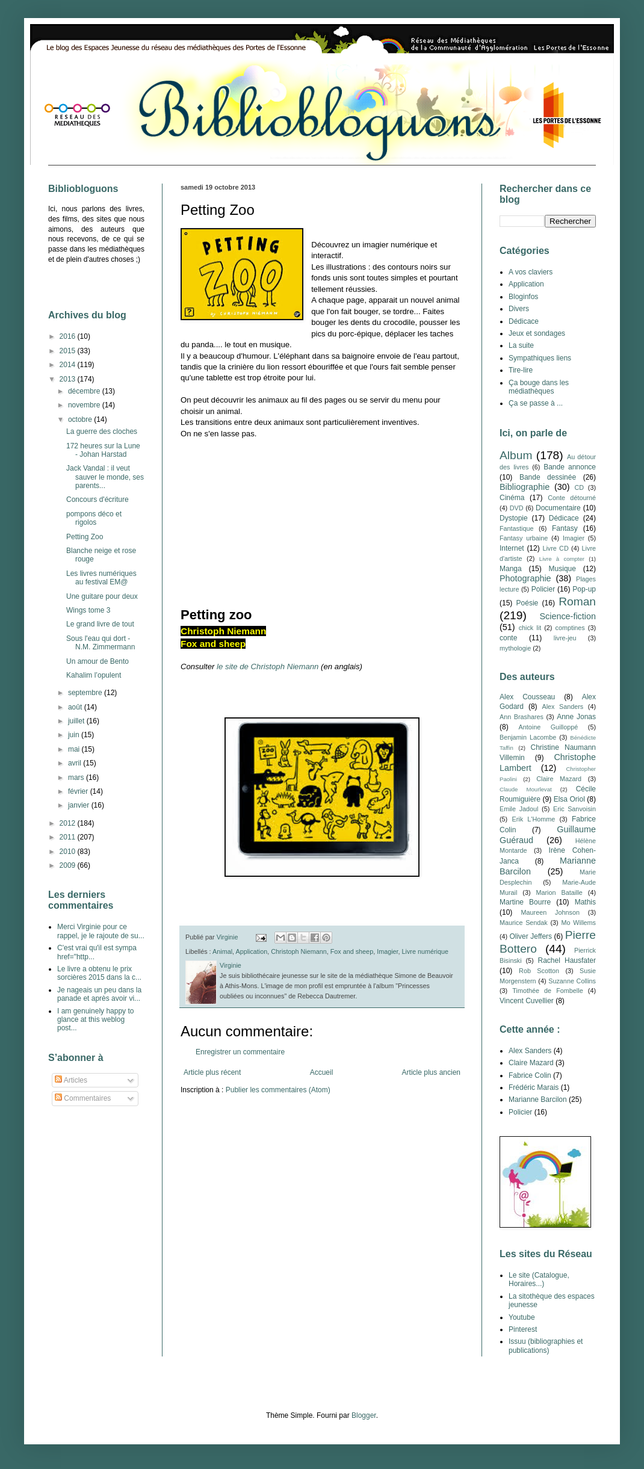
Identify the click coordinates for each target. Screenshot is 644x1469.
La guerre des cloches (101, 431)
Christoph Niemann (298, 951)
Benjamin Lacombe (528, 737)
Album (516, 455)
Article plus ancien (431, 1072)
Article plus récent (212, 1072)
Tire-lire (521, 370)
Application (251, 951)
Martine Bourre (525, 902)
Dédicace (524, 321)
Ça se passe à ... (536, 403)
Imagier (387, 951)
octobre (81, 419)
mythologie (515, 648)
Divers (519, 309)
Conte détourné (572, 497)
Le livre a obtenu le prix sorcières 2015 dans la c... (99, 973)
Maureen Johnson (550, 912)
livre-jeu (565, 638)
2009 (69, 865)
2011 (69, 837)
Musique (562, 568)
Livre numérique (425, 951)
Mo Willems (578, 922)
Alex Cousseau (527, 697)
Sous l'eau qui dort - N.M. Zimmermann (100, 642)
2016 (69, 336)
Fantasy (565, 528)
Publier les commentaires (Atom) (278, 1090)
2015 (69, 351)
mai (75, 749)
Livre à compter (561, 558)
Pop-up (584, 589)
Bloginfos (523, 296)
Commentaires (83, 1098)
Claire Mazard (558, 778)
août (76, 707)
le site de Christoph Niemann (267, 666)
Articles (71, 1080)
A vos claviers (531, 272)
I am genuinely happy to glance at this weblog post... (95, 1020)
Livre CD (555, 548)
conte (508, 638)
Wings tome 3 (88, 610)
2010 (69, 851)
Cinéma (512, 497)
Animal (222, 951)
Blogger (363, 1415)
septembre (86, 692)
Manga (511, 568)
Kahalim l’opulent (93, 675)
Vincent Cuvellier (527, 1001)
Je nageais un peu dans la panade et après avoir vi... (99, 994)
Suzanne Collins (572, 981)
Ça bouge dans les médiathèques (539, 387)
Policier (543, 589)
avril (75, 763)
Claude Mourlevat (526, 789)
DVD (517, 508)
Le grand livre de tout (100, 624)
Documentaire (558, 508)
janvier (79, 805)
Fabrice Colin (530, 1075)
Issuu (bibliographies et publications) (546, 1345)
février (79, 791)
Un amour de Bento (97, 661)
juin (74, 735)
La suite (521, 345)
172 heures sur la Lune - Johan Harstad (103, 450)
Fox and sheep (351, 951)
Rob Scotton (539, 970)
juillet (77, 721)
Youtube (522, 1317)
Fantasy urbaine (524, 538)
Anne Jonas (576, 717)
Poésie (527, 603)
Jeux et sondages (537, 333)
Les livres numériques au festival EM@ (101, 577)
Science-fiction (567, 616)
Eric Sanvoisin (574, 808)
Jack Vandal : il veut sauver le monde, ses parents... (105, 477)
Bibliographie (525, 487)
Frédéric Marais (534, 1087)
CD (579, 487)
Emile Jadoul (519, 808)
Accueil (321, 1072)
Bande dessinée (547, 477)
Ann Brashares (521, 716)
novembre (85, 405)
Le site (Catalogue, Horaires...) (539, 1279)
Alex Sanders (562, 706)
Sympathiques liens (540, 358)
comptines (570, 627)
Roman (577, 601)
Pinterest (523, 1329)
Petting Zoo (84, 537)
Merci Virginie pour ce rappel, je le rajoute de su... (100, 931)
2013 (69, 379)
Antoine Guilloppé (548, 727)
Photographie (525, 578)
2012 (69, 823)
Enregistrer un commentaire (240, 1052)
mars (77, 777)
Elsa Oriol (569, 799)
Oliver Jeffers (530, 936)
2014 (69, 364)
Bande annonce (569, 467)
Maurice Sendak (524, 922)
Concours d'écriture (97, 499)
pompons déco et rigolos (94, 518)
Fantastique (516, 528)
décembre (85, 391)
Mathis (585, 902)
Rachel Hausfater (566, 960)
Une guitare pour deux (102, 596)
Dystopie (514, 518)
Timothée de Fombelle (547, 990)
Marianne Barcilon (538, 1099)
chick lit (530, 627)
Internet (512, 548)
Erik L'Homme (533, 819)
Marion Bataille (559, 892)
